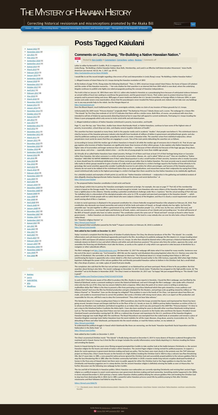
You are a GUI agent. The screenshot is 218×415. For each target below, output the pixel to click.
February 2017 (33, 93)
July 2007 (31, 226)
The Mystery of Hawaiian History (75, 11)
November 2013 (33, 111)
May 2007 (31, 232)
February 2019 (33, 72)
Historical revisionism (136, 387)
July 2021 (31, 55)
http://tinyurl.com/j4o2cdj (85, 222)
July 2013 (31, 120)
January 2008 (32, 208)
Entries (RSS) (101, 411)
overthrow (181, 387)
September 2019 (33, 63)
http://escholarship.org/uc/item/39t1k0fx (91, 73)
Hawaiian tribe (123, 387)
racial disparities (190, 387)
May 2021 (31, 57)
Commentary (110, 59)
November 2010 (33, 146)
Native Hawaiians (171, 387)
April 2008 (31, 202)
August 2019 (32, 66)
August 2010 (32, 155)
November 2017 (33, 84)
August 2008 (32, 193)
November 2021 (33, 52)
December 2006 (33, 247)
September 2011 (33, 134)
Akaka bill (97, 387)
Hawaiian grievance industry (109, 387)
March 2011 (32, 137)
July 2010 (31, 158)
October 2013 (32, 114)
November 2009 (33, 176)
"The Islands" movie (86, 387)
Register (30, 274)
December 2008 (33, 187)
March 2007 (32, 238)
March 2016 (32, 99)
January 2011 (32, 140)
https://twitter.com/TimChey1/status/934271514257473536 (99, 276)
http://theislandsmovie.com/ (105, 250)
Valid (32, 280)
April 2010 (31, 167)
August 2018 (32, 81)
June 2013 (31, 122)
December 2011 (33, 131)
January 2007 (32, 244)
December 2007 (33, 211)
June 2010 (31, 161)
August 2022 (32, 49)
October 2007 (32, 217)
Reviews (138, 59)
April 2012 (31, 128)
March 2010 (32, 170)
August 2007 (32, 223)
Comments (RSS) (114, 411)
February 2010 (33, 173)
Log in (29, 277)
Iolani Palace (147, 387)
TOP (122, 411)
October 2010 (32, 149)
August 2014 (32, 105)
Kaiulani (154, 387)
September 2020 (33, 61)
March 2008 (32, 205)
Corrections (122, 59)
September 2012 (33, 126)
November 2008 (33, 190)
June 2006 (31, 252)
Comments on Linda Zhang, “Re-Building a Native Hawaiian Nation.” (127, 55)
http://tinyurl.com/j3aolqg (85, 179)
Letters (131, 59)
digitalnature (106, 408)
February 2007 (33, 241)
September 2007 (33, 220)
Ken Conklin (97, 59)
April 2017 (31, 90)
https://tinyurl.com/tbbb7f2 (86, 383)
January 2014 (32, 108)
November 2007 (33, 214)
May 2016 (31, 96)
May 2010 (31, 164)
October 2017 (32, 87)
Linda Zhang (162, 387)
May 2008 (31, 199)
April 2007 (31, 235)
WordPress (31, 286)
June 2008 (31, 196)
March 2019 (32, 69)
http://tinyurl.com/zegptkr (85, 227)
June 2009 (31, 179)
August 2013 (32, 117)
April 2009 (31, 182)
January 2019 (32, 75)
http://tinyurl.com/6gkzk (84, 323)
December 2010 (33, 143)
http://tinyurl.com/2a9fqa (85, 330)
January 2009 (32, 185)
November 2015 (33, 102)
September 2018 (33, 78)
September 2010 (33, 152)
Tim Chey (80, 389)
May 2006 (31, 255)
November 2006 (33, 250)
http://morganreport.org (84, 105)
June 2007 (31, 229)
